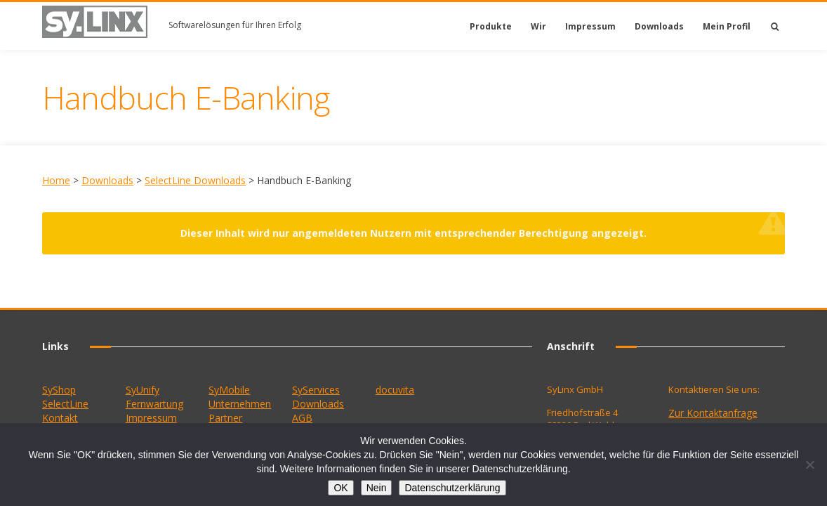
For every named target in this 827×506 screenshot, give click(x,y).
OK (340, 487)
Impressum (590, 26)
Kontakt (60, 417)
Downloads (659, 26)
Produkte (491, 26)
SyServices (316, 389)
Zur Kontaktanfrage (712, 413)
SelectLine (65, 403)
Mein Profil (726, 26)
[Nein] (809, 465)
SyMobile (229, 389)
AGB (302, 417)
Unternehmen (240, 403)
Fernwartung (154, 403)
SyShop (59, 389)
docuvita (395, 389)
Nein (376, 487)
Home (56, 180)
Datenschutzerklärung (452, 487)
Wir (538, 26)
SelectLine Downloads (195, 180)
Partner (225, 417)
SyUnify (142, 389)
